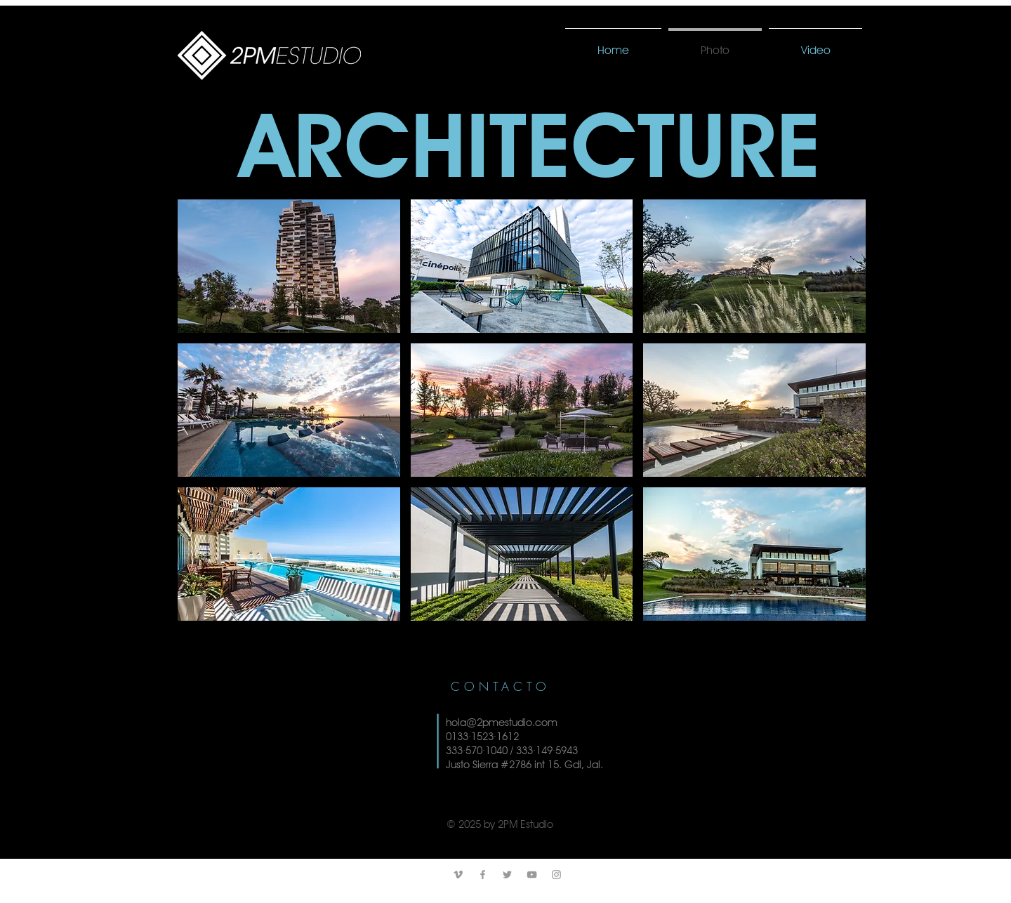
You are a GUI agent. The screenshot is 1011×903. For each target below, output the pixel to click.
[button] (289, 266)
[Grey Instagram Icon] (556, 875)
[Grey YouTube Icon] (532, 875)
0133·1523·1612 (482, 736)
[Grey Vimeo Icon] (458, 875)
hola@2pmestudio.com (501, 722)
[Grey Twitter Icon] (507, 875)
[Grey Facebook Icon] (483, 875)
